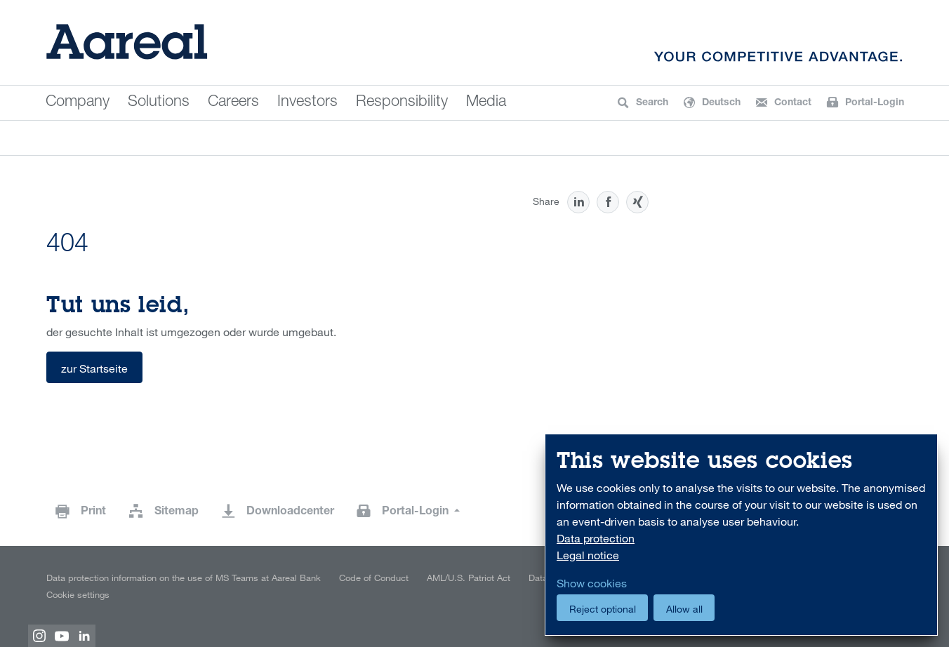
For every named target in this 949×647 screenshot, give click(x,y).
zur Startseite (94, 368)
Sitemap (176, 512)
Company (77, 102)
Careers (233, 102)
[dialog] (741, 535)
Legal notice (588, 555)
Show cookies (592, 583)
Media (486, 102)
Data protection (596, 538)
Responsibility (402, 102)
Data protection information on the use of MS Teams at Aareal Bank (183, 577)
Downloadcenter (290, 512)
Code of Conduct (374, 577)
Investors (307, 102)
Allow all (684, 609)
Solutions (159, 102)
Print (93, 512)
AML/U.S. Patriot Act (468, 577)
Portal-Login (416, 512)
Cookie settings (77, 594)
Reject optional (602, 609)
